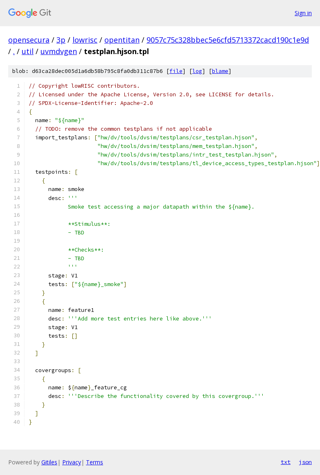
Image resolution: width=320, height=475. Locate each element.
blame (220, 71)
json (305, 462)
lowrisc (84, 40)
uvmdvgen (59, 51)
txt (286, 462)
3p (60, 40)
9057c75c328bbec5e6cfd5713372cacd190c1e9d (227, 40)
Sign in (303, 13)
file (176, 71)
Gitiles (49, 462)
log (197, 71)
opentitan (122, 40)
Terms (94, 462)
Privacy (71, 462)
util (28, 51)
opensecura (29, 40)
